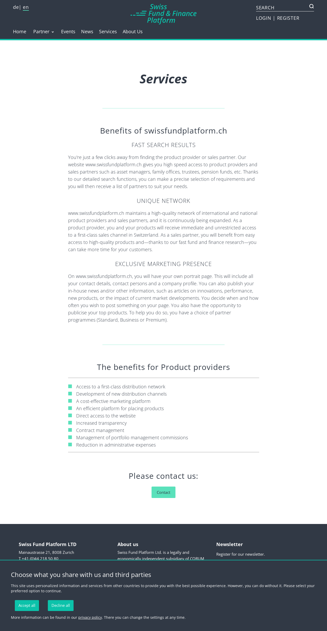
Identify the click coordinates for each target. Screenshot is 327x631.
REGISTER (288, 18)
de (16, 7)
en (26, 7)
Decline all (60, 605)
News (87, 31)
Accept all (26, 605)
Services (108, 31)
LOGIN (264, 18)
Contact (163, 492)
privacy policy (90, 617)
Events (68, 31)
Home (19, 31)
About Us (133, 31)
